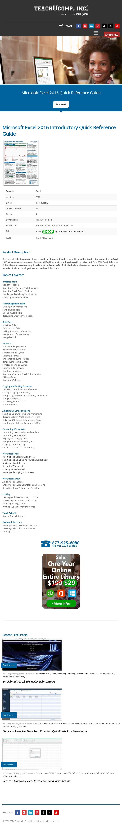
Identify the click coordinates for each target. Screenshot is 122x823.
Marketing (61, 673)
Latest (53, 673)
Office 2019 (7, 776)
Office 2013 (99, 723)
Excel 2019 (58, 723)
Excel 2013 (39, 723)
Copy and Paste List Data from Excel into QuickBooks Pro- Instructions (44, 731)
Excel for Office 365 (42, 673)
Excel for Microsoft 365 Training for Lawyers (28, 681)
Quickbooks (21, 726)
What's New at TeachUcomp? (14, 677)
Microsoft (70, 673)
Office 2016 (109, 723)
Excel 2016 (48, 723)
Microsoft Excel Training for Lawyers (90, 673)
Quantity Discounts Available (62, 231)
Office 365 (110, 673)
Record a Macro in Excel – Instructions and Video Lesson (36, 781)
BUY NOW (61, 104)
